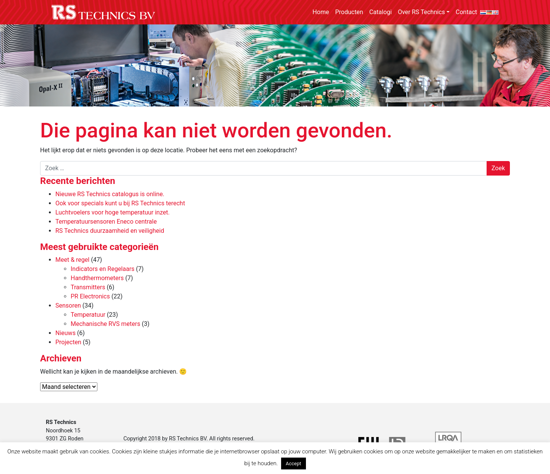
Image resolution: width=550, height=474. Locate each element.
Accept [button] (293, 463)
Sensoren (68, 305)
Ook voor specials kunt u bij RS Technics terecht (120, 203)
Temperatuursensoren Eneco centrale (106, 221)
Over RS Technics (421, 12)
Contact (466, 12)
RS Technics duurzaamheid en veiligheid (109, 230)
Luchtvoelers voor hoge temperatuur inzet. (112, 212)
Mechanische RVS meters (105, 323)
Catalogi (380, 12)
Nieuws (65, 333)
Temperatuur (88, 314)
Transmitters (88, 287)
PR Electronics (90, 296)
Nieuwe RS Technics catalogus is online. (109, 194)
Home (320, 12)
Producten (349, 12)
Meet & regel (72, 259)
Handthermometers (97, 278)
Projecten (68, 342)
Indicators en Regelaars (102, 268)
